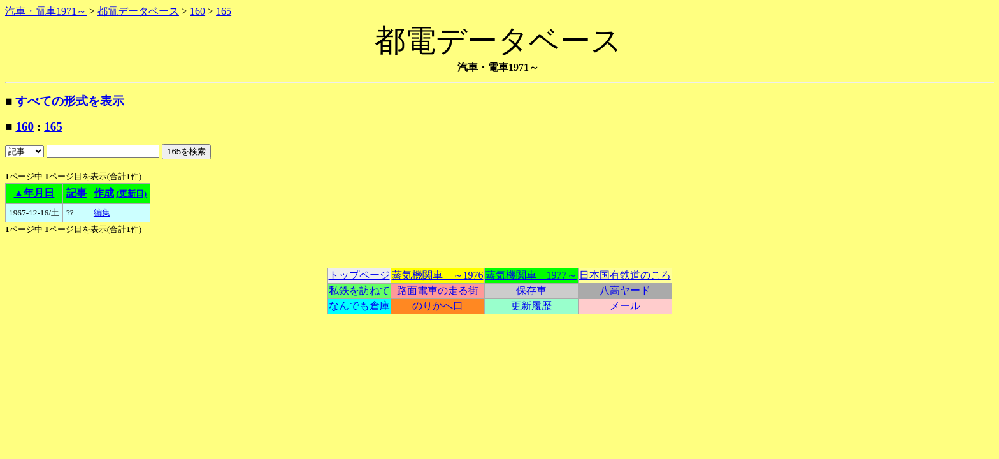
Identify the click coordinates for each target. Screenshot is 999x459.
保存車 (531, 290)
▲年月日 (34, 192)
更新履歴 (531, 305)
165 (223, 11)
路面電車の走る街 (437, 290)
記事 (76, 192)
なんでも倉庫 (359, 305)
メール (625, 305)
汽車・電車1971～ (46, 11)
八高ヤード (625, 290)
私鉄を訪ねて (359, 290)
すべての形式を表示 (69, 101)
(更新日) (131, 193)
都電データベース (138, 11)
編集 (102, 212)
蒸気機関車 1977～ (531, 275)
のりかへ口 (437, 305)
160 (197, 11)
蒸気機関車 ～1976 (438, 275)
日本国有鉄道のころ (625, 275)
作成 (104, 192)
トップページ (359, 275)
